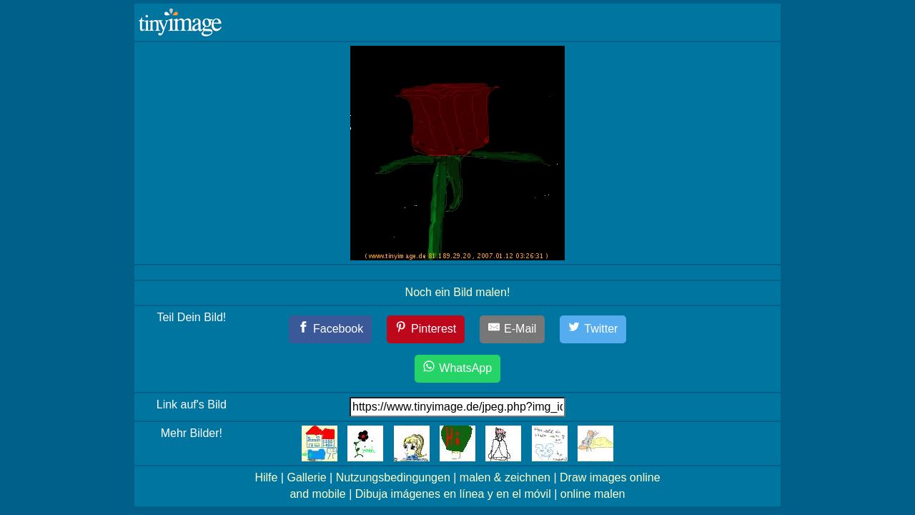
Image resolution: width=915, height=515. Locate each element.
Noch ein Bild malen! (457, 292)
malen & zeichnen (505, 477)
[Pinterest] (426, 329)
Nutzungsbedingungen (393, 477)
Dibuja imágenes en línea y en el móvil (453, 494)
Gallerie (306, 477)
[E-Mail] (512, 329)
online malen (592, 494)
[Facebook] (330, 329)
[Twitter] (593, 329)
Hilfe (265, 477)
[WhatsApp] (457, 369)
